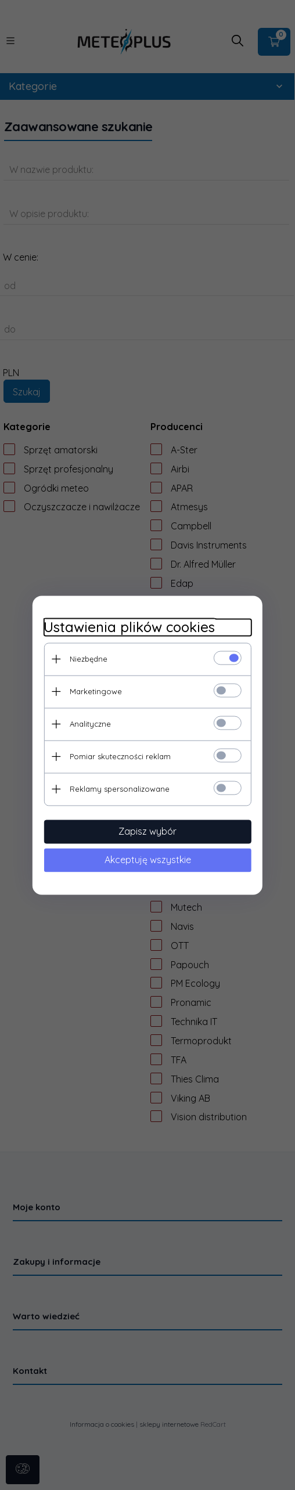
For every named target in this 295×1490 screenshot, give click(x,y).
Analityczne (89, 723)
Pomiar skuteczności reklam (119, 756)
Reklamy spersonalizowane (119, 788)
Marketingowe (95, 691)
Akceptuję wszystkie (148, 859)
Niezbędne (88, 658)
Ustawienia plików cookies (128, 627)
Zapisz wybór (147, 831)
